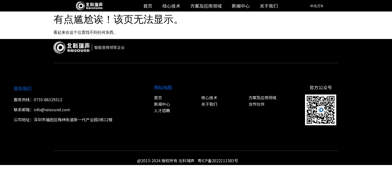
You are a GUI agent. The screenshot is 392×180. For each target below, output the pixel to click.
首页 (147, 5)
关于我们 (269, 5)
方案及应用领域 (206, 5)
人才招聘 (162, 111)
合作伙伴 (256, 104)
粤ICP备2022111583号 (218, 161)
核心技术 (171, 5)
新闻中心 (241, 5)
